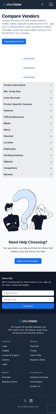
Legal (4, 364)
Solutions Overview (39, 377)
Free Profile (35, 355)
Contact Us (35, 386)
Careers (5, 360)
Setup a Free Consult (26, 261)
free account (16, 27)
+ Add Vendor (28, 58)
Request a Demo (37, 360)
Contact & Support (10, 355)
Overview (34, 346)
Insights (5, 350)
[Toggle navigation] (51, 4)
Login (4, 346)
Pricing (33, 350)
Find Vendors (36, 381)
